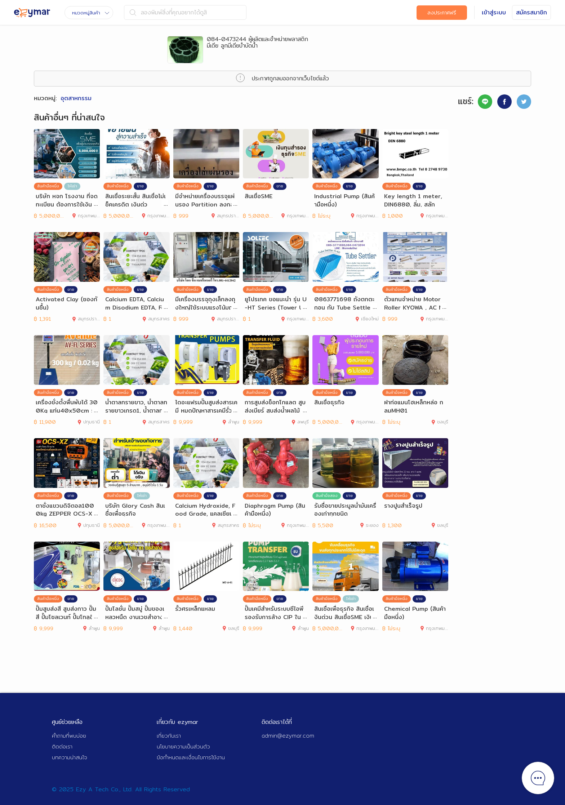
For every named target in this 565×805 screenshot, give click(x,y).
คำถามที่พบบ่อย (69, 735)
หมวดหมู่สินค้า (90, 12)
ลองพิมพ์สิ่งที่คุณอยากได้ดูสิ (168, 12)
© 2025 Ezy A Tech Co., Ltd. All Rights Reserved (121, 789)
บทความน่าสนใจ (69, 757)
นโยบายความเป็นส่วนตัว (183, 746)
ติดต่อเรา (62, 746)
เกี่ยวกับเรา (169, 735)
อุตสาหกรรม (76, 98)
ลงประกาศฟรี (441, 13)
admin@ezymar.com (288, 735)
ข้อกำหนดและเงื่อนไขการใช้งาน (191, 757)
